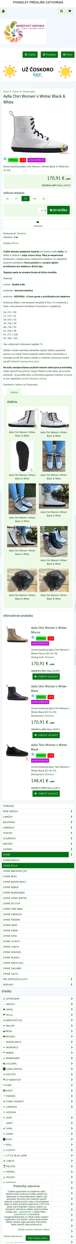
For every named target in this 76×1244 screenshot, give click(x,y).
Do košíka (58, 210)
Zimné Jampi (10, 925)
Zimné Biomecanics (14, 881)
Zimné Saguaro (12, 968)
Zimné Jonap (10, 930)
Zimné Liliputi (11, 941)
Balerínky (38, 822)
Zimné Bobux (11, 887)
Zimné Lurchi (11, 946)
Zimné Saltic (10, 973)
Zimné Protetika (13, 962)
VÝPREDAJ (8, 805)
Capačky (38, 816)
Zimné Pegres (11, 957)
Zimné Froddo (11, 919)
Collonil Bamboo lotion (33, 378)
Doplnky (38, 984)
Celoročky (38, 838)
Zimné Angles (11, 860)
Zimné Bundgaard (14, 892)
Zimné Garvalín (12, 914)
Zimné (38, 854)
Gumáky (38, 849)
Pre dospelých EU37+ (38, 979)
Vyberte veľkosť (46, 676)
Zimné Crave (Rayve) (15, 898)
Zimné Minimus (12, 952)
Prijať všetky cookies (38, 1238)
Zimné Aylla (10, 865)
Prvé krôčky (38, 811)
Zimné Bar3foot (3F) (15, 870)
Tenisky (38, 833)
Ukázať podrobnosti (12, 1236)
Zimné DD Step (11, 903)
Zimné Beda (10, 876)
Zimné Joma (10, 935)
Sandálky (38, 827)
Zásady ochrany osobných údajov (34, 1229)
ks (42, 210)
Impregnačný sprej (29, 361)
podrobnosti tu (26, 1211)
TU (41, 344)
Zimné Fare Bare (13, 908)
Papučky (38, 843)
